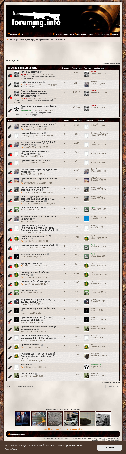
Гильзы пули (27, 374)
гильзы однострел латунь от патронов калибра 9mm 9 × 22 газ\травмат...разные (38, 199)
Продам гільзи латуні (32, 133)
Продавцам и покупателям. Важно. (39, 106)
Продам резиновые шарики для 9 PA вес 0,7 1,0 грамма (39, 125)
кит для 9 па (27, 290)
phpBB (88, 438)
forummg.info (64, 438)
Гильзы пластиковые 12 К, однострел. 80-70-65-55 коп (37, 337)
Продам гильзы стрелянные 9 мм (39, 178)
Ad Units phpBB (98, 440)
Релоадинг (12, 61)
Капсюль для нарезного (33, 254)
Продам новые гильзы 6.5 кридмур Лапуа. (35, 152)
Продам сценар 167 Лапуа (34, 160)
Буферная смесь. (30, 263)
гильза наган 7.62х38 (32, 208)
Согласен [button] (109, 448)
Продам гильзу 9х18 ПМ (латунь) (39, 309)
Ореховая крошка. (30, 345)
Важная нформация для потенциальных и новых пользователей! (34, 93)
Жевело (25, 365)
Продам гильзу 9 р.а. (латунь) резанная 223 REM (37, 319)
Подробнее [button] (11, 449)
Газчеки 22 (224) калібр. (34, 281)
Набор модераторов (31, 82)
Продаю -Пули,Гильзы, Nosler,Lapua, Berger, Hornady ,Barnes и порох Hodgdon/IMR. (38, 228)
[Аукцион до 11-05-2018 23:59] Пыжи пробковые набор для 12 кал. (38, 356)
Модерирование (27, 87)
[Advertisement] (63, 50)
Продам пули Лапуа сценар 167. (38, 245)
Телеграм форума (30, 72)
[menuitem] (21, 34)
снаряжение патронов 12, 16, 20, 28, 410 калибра (38, 301)
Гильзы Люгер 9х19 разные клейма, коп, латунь (35, 189)
